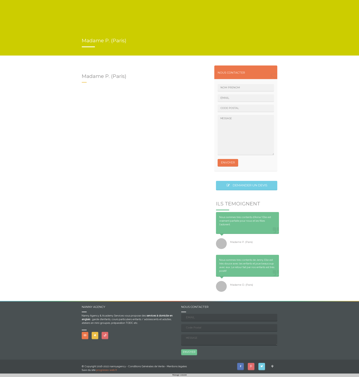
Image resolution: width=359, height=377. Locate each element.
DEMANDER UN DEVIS (247, 185)
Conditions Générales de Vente (146, 366)
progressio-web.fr (106, 370)
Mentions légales (177, 366)
